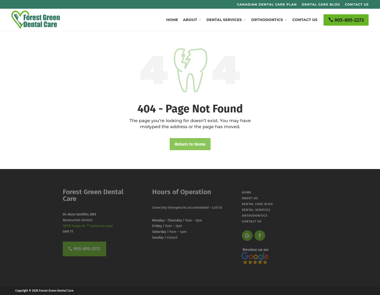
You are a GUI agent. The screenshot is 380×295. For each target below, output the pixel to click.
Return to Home (190, 144)
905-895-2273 (346, 20)
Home (172, 19)
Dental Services (226, 19)
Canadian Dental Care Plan (267, 4)
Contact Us (357, 4)
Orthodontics (269, 19)
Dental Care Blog (321, 4)
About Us (250, 197)
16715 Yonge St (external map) (88, 226)
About (192, 19)
